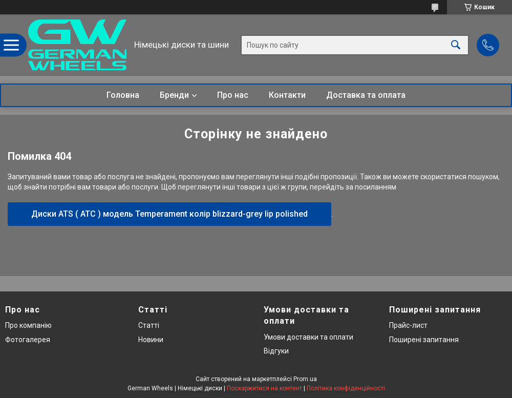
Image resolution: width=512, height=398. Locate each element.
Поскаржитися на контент (264, 388)
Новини (150, 340)
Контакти (287, 95)
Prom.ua (305, 379)
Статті (148, 325)
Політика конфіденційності (346, 388)
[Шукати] (455, 44)
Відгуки (276, 351)
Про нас (232, 95)
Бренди (174, 95)
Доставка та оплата (366, 95)
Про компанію (28, 325)
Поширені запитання (424, 340)
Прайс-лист (408, 325)
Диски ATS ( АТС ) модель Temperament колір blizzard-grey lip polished (169, 214)
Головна (122, 95)
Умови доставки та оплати (308, 337)
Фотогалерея (27, 340)
